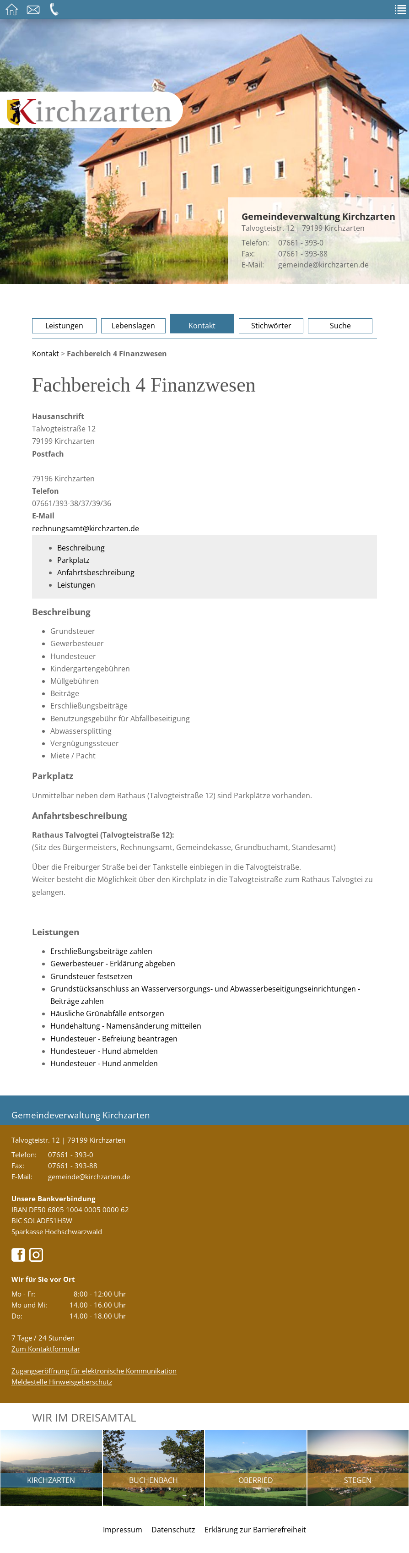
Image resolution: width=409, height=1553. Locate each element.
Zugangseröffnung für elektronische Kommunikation (94, 1370)
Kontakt (201, 326)
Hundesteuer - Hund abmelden (104, 1051)
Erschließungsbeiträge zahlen (101, 951)
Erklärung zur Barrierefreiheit (255, 1530)
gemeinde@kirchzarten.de (323, 265)
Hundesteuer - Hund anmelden (104, 1063)
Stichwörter (271, 326)
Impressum (122, 1530)
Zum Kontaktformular (45, 1348)
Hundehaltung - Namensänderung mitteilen (125, 1026)
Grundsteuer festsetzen (91, 976)
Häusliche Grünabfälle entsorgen (107, 1013)
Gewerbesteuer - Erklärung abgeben (112, 964)
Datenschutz (173, 1530)
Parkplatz (73, 560)
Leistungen (64, 326)
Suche (340, 326)
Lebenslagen (133, 326)
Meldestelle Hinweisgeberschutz (61, 1381)
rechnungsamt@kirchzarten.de (85, 528)
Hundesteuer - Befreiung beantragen (114, 1039)
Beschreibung (81, 548)
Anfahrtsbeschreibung (96, 572)
